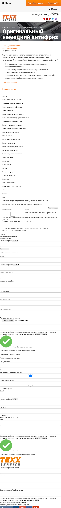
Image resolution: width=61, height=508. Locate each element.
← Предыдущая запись (11, 46)
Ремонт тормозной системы (12, 125)
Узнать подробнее (9, 82)
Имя (2, 256)
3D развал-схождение (10, 150)
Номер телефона (6, 241)
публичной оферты (35, 217)
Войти (37, 500)
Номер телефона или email (9, 468)
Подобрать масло (35, 3)
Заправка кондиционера (11, 132)
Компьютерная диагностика (12, 154)
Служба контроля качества (11, 186)
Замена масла (7, 111)
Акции (4, 168)
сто (3, 197)
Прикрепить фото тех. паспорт (10, 318)
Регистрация (23, 502)
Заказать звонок (41, 334)
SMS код (3, 407)
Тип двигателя (5, 299)
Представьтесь (5, 362)
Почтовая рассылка (30, 377)
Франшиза (6, 190)
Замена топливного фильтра (12, 100)
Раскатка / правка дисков (11, 139)
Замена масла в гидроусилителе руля (15, 118)
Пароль (2, 476)
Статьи (4, 193)
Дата (1, 420)
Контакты (5, 179)
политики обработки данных (24, 334)
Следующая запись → (11, 48)
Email (2, 391)
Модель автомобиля (7, 281)
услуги (4, 96)
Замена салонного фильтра (12, 107)
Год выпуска (4, 291)
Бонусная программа (9, 172)
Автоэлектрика (7, 157)
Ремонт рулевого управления (12, 147)
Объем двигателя (6, 310)
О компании (6, 165)
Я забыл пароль (17, 490)
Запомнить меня (30, 487)
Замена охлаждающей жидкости (14, 129)
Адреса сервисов (8, 175)
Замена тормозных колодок (12, 121)
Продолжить (4, 249)
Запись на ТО (53, 3)
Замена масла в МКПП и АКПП (13, 114)
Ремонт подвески (8, 143)
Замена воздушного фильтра (12, 103)
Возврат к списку (9, 89)
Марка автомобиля (6, 273)
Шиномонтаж (7, 136)
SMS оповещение (30, 386)
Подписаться (53, 208)
